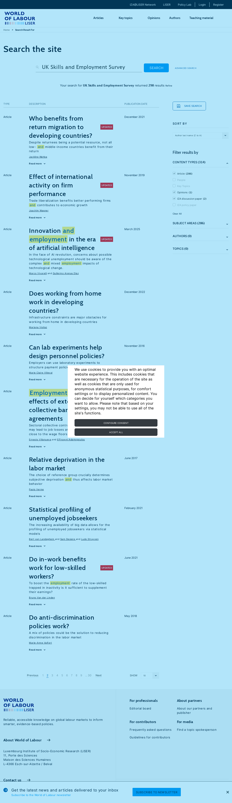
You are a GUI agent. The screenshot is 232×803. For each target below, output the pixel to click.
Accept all (116, 432)
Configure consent (116, 423)
